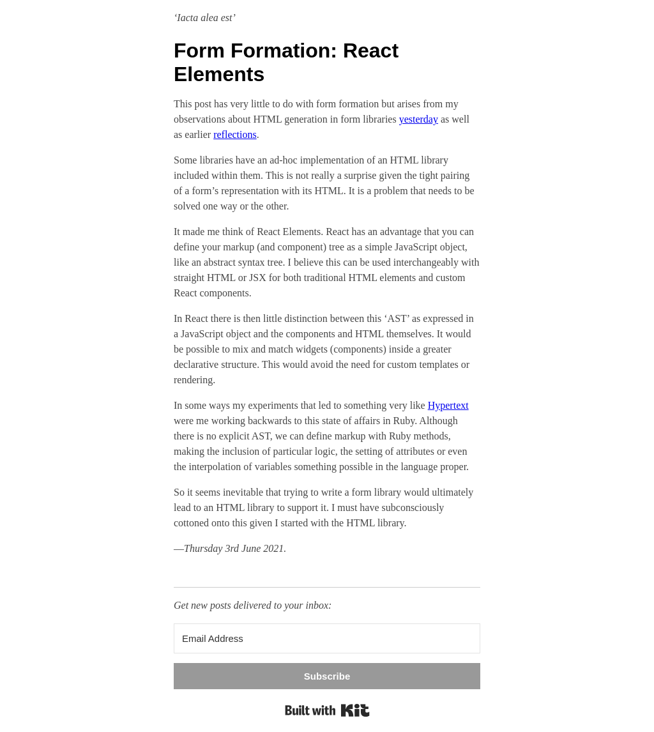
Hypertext (448, 405)
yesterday (418, 119)
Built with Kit (327, 710)
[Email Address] (327, 638)
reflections (235, 134)
